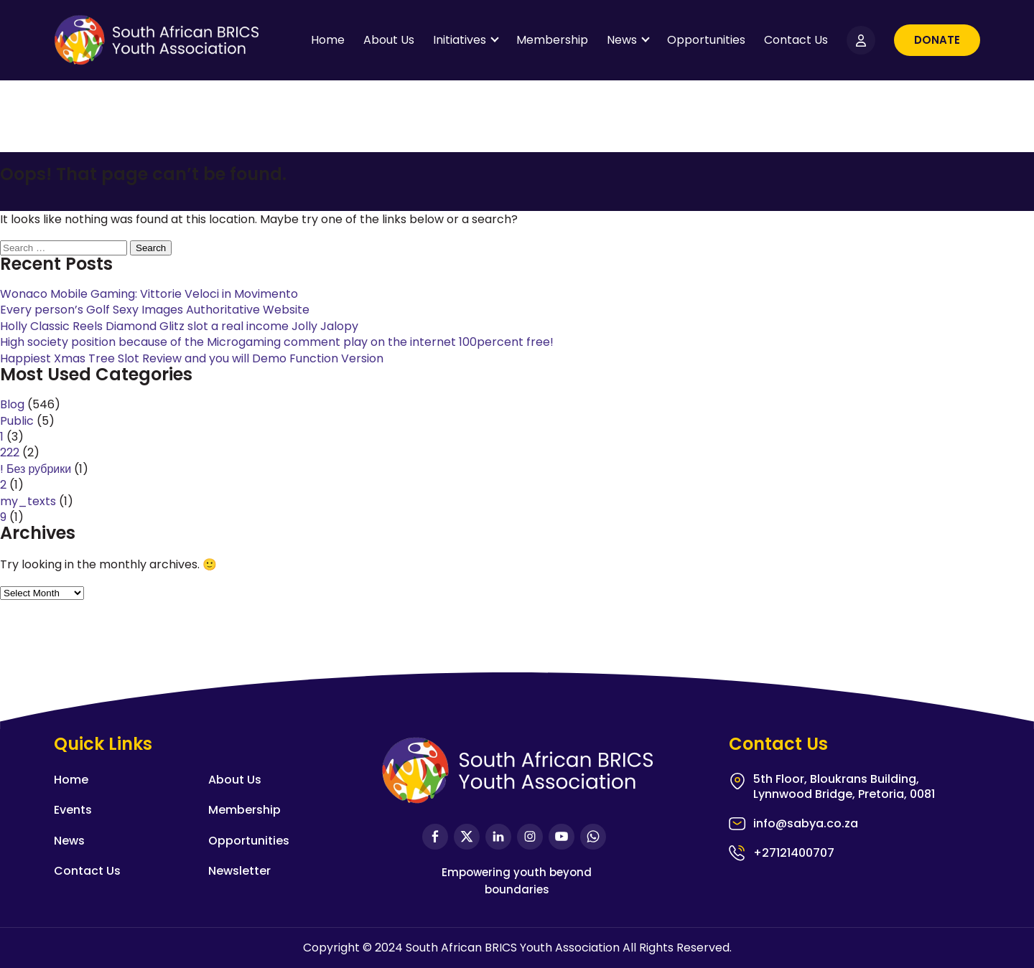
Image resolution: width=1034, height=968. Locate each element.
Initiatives (459, 40)
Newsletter (239, 871)
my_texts (28, 501)
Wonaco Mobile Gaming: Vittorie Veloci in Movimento (149, 294)
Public (17, 421)
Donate (937, 39)
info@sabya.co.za (805, 824)
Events (73, 810)
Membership (552, 40)
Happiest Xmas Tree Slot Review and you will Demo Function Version (191, 358)
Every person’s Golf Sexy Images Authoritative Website (154, 309)
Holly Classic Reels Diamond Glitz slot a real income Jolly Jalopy (179, 326)
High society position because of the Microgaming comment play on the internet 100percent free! (277, 342)
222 (9, 452)
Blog (12, 404)
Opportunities (706, 40)
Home (328, 40)
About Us (388, 40)
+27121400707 (793, 853)
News (622, 40)
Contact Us (796, 40)
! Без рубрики (35, 469)
